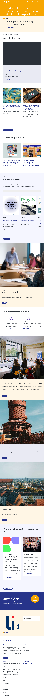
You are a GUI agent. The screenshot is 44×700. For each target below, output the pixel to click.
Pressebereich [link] (5, 691)
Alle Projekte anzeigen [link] (8, 588)
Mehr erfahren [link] (9, 328)
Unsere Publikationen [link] (26, 650)
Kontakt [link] (4, 692)
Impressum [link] (5, 688)
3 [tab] (4, 632)
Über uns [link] (4, 302)
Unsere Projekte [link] (30, 1)
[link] (6, 1)
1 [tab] (3, 632)
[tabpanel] (22, 24)
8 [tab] (7, 632)
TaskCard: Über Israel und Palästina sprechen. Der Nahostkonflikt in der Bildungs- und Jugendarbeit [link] (31, 163)
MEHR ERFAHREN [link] (11, 27)
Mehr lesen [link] (4, 396)
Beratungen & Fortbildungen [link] (28, 321)
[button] (2, 698)
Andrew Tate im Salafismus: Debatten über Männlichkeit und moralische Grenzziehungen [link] (31, 107)
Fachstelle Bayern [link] (6, 668)
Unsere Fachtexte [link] (6, 683)
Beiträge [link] (24, 647)
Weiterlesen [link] (9, 79)
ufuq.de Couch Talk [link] (30, 554)
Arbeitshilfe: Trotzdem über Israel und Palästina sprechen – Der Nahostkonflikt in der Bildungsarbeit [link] (12, 163)
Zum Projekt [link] (9, 577)
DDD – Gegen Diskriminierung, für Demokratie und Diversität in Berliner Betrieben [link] (11, 558)
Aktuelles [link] (23, 1)
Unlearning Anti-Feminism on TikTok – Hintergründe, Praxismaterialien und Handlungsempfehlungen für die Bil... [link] (11, 221)
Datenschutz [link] (5, 689)
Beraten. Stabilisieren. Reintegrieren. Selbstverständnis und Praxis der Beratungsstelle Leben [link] (28, 221)
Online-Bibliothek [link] (25, 648)
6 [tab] (6, 632)
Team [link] (4, 680)
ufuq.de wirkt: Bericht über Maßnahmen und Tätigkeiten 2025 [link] (12, 106)
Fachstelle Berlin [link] (6, 666)
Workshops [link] (11, 321)
